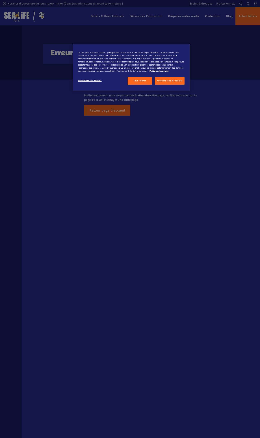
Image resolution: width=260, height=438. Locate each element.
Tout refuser (140, 80)
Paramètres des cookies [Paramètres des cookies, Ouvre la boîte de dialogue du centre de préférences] (90, 80)
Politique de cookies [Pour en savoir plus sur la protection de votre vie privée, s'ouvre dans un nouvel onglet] (159, 71)
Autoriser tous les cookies (170, 80)
